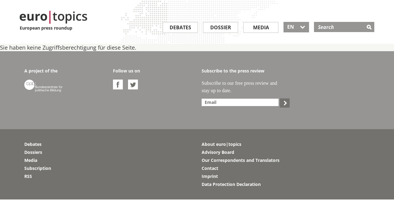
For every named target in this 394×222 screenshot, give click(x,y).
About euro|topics (221, 144)
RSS (28, 176)
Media (261, 27)
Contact (210, 168)
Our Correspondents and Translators (240, 160)
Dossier (220, 27)
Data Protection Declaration (231, 184)
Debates (180, 27)
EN (296, 26)
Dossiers (33, 152)
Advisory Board (218, 152)
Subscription (37, 168)
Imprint (210, 176)
